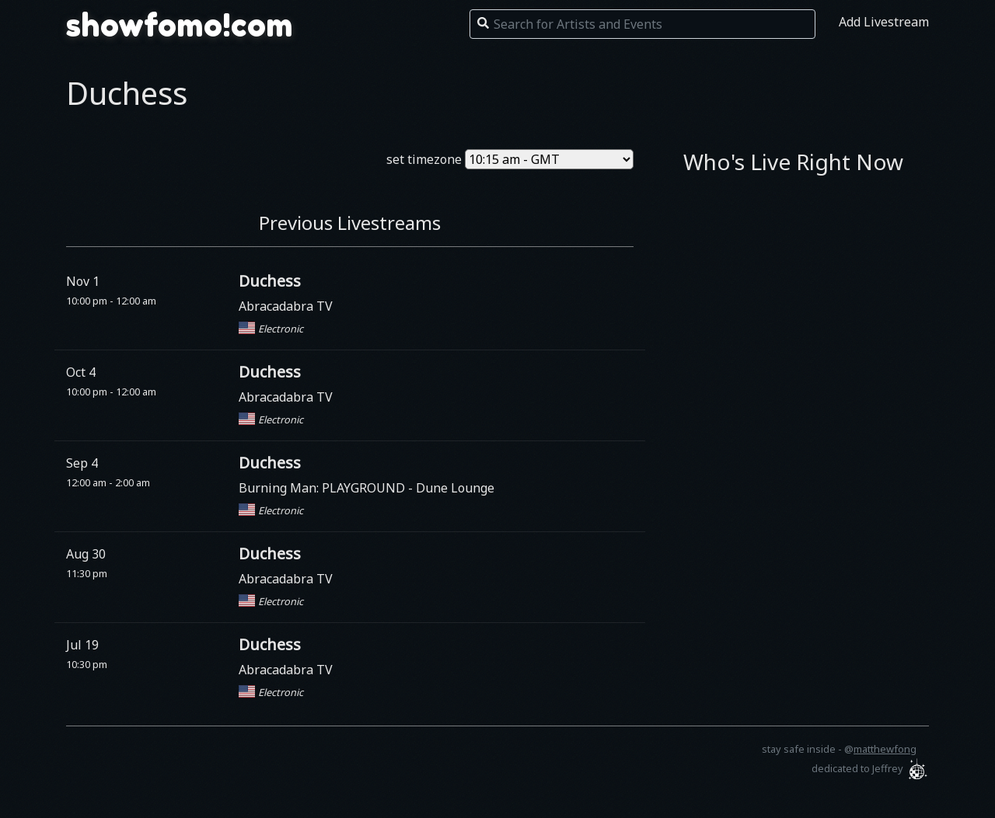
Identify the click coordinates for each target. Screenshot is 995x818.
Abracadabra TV (286, 306)
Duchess (270, 280)
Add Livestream (884, 21)
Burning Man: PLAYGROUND (323, 487)
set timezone (424, 159)
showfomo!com (179, 25)
